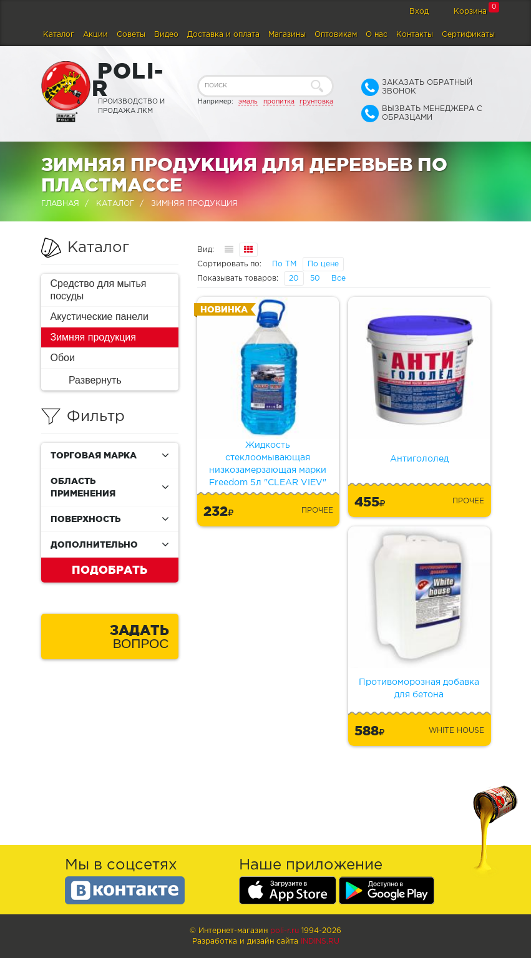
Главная (60, 203)
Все (338, 278)
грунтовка (316, 102)
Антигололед (419, 459)
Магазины (287, 34)
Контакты (414, 34)
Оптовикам (335, 34)
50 (315, 278)
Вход (419, 11)
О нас (376, 34)
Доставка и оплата (223, 34)
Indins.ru (320, 941)
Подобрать (109, 569)
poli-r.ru (284, 930)
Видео (166, 34)
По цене (323, 264)
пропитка (279, 102)
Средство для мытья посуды (99, 289)
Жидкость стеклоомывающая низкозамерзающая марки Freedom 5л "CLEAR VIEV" (267, 464)
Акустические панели (100, 316)
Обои (63, 357)
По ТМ (284, 264)
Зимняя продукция (93, 337)
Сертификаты (468, 34)
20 (294, 278)
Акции (95, 34)
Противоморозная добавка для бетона (419, 689)
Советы (131, 34)
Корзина (470, 11)
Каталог (58, 34)
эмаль (248, 102)
